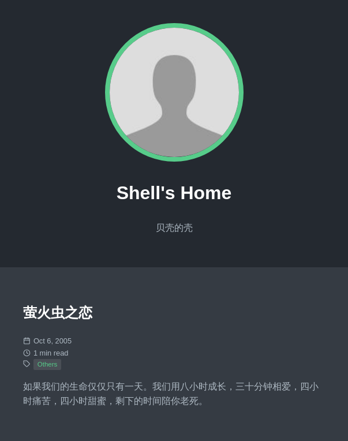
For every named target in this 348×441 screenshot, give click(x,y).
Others (48, 364)
